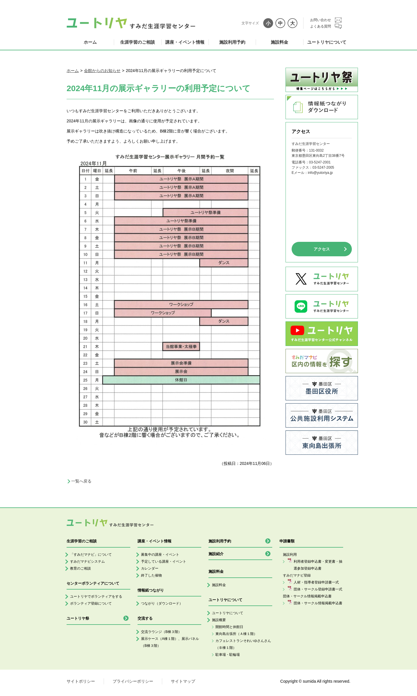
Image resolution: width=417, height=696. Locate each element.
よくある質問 (320, 26)
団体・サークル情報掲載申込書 (318, 603)
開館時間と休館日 (229, 627)
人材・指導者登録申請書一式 (316, 582)
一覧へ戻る (81, 481)
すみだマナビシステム (87, 561)
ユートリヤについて (326, 42)
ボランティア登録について (91, 603)
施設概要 (219, 620)
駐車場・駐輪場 (227, 655)
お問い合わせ (320, 20)
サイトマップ (183, 681)
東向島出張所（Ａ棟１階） (236, 634)
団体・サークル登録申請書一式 (318, 589)
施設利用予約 (232, 42)
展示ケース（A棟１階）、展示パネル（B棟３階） (170, 642)
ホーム (90, 42)
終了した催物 (151, 575)
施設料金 (279, 42)
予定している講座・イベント (163, 561)
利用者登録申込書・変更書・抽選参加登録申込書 (318, 564)
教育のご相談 (80, 568)
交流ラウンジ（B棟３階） (161, 632)
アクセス (322, 249)
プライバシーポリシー (133, 681)
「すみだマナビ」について (91, 555)
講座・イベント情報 (184, 42)
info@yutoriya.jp (320, 173)
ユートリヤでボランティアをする (96, 596)
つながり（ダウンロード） (162, 603)
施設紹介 (216, 554)
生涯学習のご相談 (137, 42)
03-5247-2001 (320, 162)
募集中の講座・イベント (160, 555)
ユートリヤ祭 (78, 618)
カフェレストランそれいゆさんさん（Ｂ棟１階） (243, 644)
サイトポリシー (81, 681)
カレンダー (149, 568)
